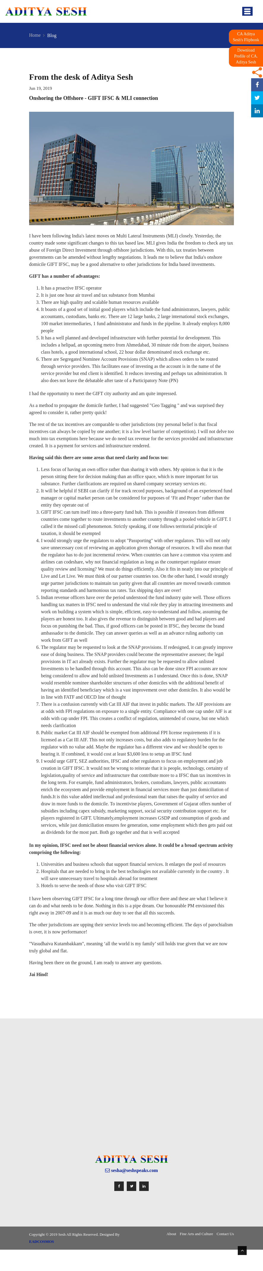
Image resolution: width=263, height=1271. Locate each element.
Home (35, 35)
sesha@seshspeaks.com (131, 1170)
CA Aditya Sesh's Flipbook (246, 37)
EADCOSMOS (41, 1241)
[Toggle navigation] (247, 11)
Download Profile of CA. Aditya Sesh (246, 56)
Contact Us (225, 1234)
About (171, 1234)
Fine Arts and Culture (196, 1234)
